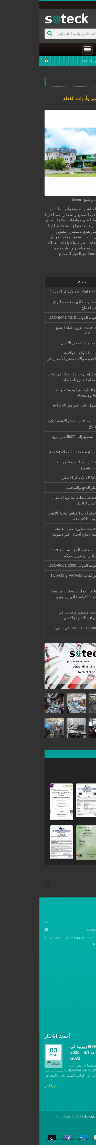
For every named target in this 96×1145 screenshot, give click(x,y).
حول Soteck (50, 61)
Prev (68, 1035)
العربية (83, 5)
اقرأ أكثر (11, 1086)
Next (87, 1035)
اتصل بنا (85, 1017)
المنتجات (84, 994)
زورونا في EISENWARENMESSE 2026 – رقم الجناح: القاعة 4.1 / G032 (59, 1052)
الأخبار (86, 1002)
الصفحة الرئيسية (78, 979)
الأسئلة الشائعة (79, 1010)
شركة (71, 61)
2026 (14, 1064)
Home (86, 61)
